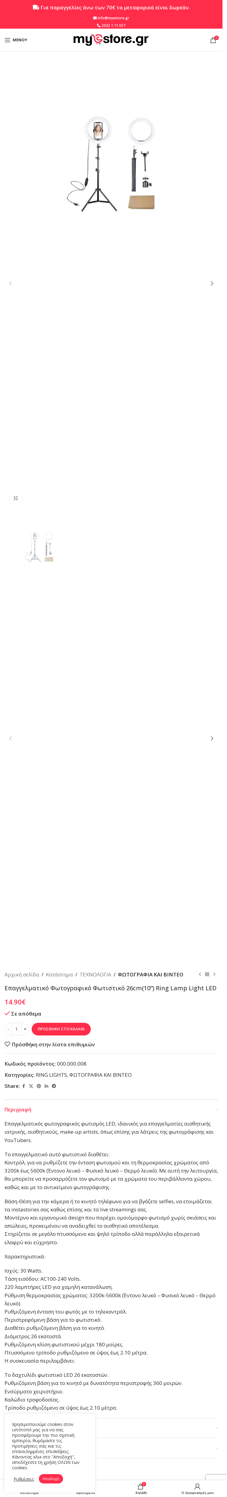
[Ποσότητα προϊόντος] (16, 1029)
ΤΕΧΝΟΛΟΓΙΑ (95, 974)
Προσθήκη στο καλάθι (61, 1029)
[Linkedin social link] (46, 1086)
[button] (11, 283)
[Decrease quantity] (8, 1029)
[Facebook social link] (23, 1086)
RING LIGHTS (51, 1074)
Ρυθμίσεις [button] (24, 1479)
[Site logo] (111, 39)
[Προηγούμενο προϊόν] (199, 974)
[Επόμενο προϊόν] (214, 974)
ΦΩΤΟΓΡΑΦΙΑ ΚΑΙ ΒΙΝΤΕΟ (150, 974)
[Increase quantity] (25, 1029)
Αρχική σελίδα (22, 974)
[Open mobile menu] (16, 40)
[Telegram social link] (54, 1086)
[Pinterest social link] (39, 1086)
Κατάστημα (59, 974)
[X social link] (31, 1086)
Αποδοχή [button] (51, 1478)
